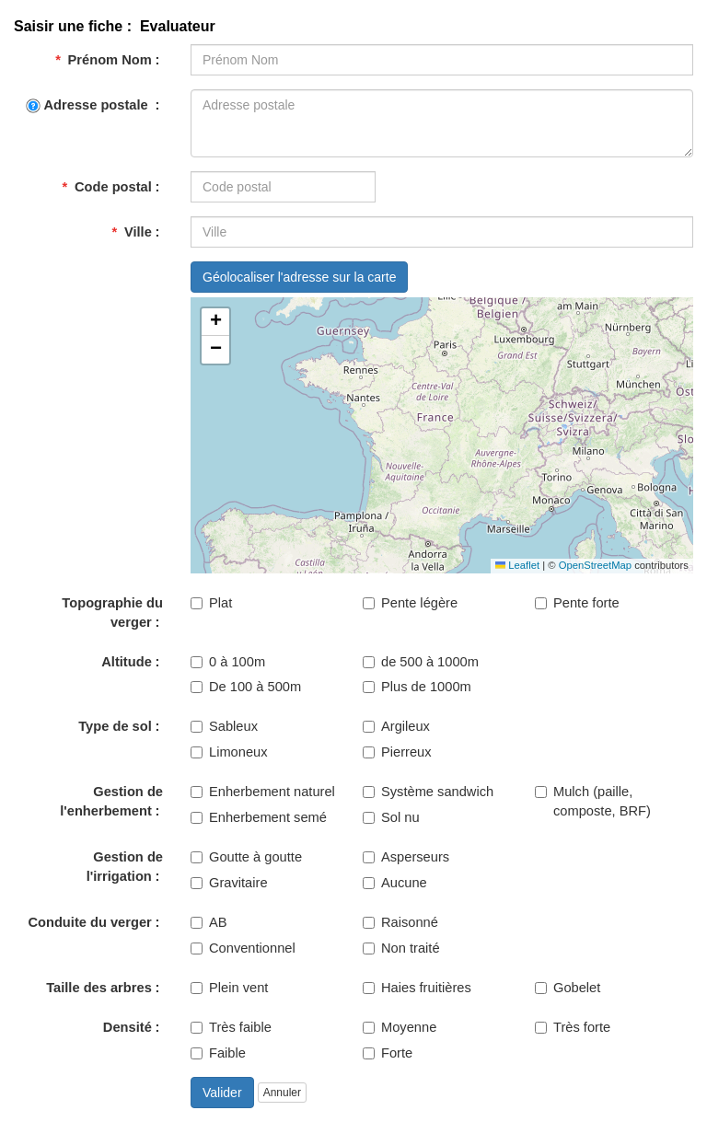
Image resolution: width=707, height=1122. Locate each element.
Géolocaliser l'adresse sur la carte (299, 277)
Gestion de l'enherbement (111, 801)
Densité (127, 1027)
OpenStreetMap (595, 565)
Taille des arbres (99, 987)
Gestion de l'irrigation (125, 867)
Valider (222, 1092)
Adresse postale (89, 105)
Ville (131, 232)
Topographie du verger (112, 613)
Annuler (282, 1092)
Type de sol (115, 726)
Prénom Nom (103, 59)
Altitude (126, 661)
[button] (215, 322)
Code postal (106, 186)
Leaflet (517, 565)
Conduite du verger (89, 922)
